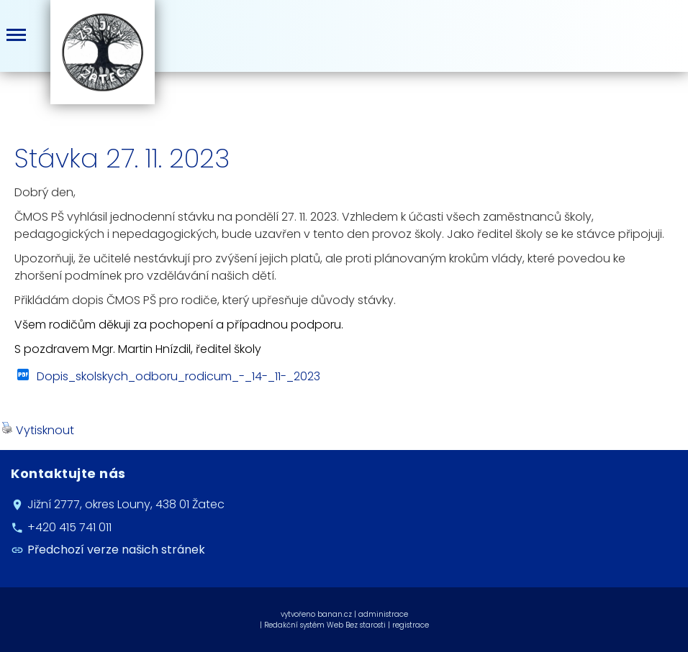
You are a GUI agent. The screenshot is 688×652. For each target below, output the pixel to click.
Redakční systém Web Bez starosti (325, 625)
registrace (410, 625)
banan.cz (334, 614)
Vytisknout (37, 430)
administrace (383, 614)
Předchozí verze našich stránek (116, 550)
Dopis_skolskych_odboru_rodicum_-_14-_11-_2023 (178, 376)
